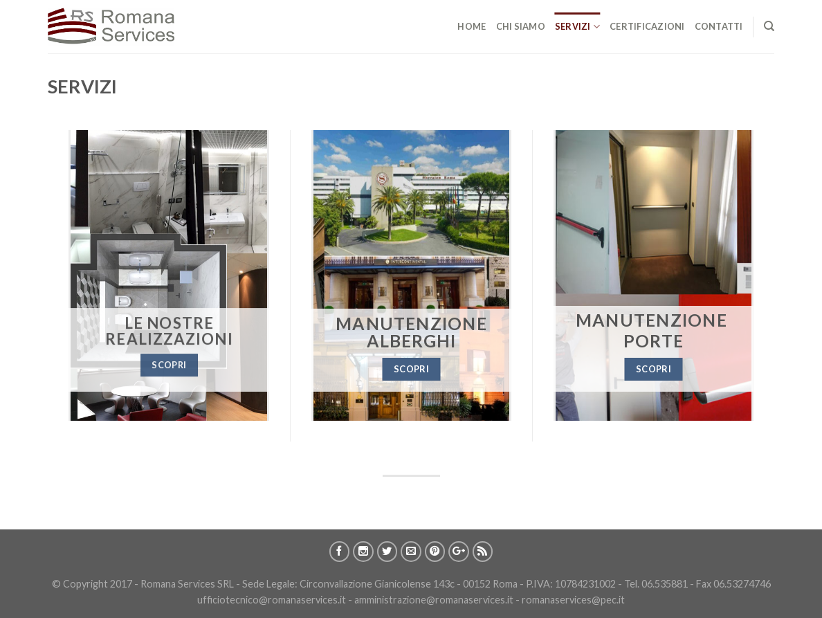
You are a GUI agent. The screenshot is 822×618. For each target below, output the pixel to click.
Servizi (577, 26)
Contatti (719, 26)
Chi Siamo (520, 26)
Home (471, 26)
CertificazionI (647, 26)
